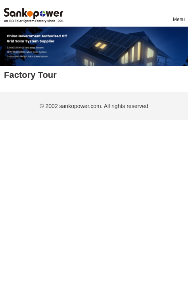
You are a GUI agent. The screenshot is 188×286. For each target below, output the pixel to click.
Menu (178, 19)
